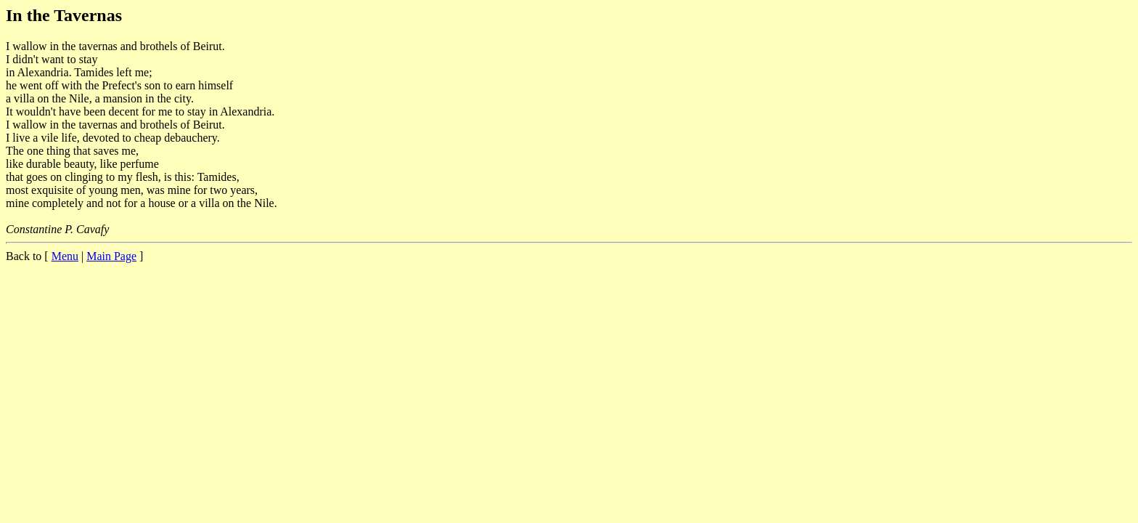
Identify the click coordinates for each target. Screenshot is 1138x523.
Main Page (111, 256)
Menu (65, 256)
